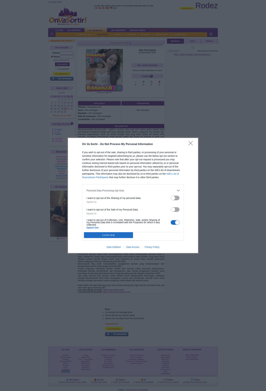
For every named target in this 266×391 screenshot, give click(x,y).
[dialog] (133, 195)
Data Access (132, 247)
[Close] (191, 144)
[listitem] (133, 190)
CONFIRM (108, 235)
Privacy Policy (152, 247)
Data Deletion (114, 247)
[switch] (175, 198)
